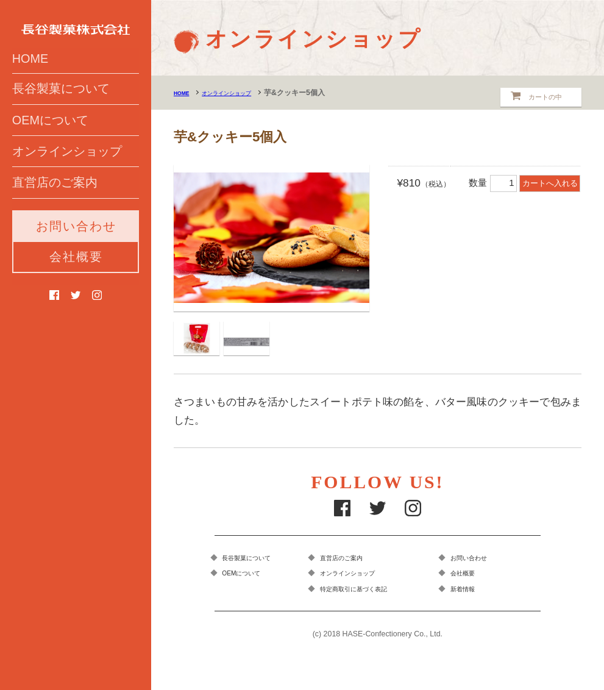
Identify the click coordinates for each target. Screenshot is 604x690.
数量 (494, 183)
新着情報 (473, 591)
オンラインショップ (67, 180)
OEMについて (50, 145)
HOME (30, 76)
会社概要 (76, 292)
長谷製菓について (61, 110)
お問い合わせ (76, 261)
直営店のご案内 (55, 215)
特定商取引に (374, 591)
